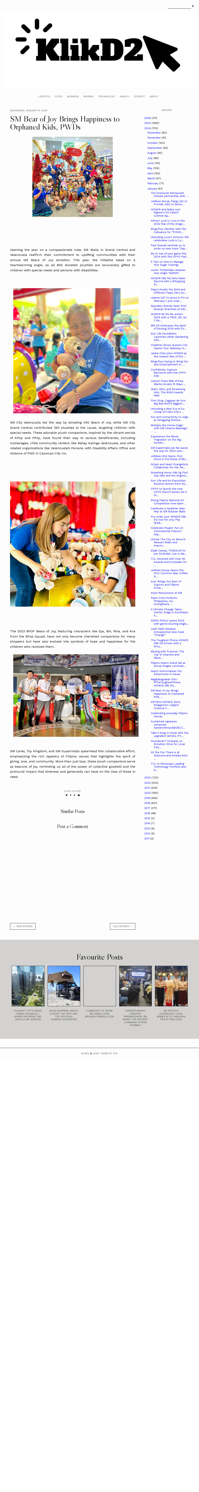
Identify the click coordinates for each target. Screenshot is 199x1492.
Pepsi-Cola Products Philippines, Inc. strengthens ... (164, 601)
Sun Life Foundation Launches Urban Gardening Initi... (169, 336)
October (153, 142)
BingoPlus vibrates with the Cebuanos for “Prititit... (168, 230)
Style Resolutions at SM (166, 592)
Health (124, 96)
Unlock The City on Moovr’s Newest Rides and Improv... (168, 542)
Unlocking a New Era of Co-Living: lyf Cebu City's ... (168, 410)
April (150, 173)
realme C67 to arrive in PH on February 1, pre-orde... (170, 299)
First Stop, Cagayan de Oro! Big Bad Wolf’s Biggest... (168, 402)
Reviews (88, 96)
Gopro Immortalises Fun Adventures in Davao (166, 673)
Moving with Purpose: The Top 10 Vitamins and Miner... (167, 654)
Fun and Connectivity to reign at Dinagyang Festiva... (169, 419)
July (150, 158)
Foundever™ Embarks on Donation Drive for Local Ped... (168, 744)
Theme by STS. (109, 1053)
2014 (147, 823)
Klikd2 (85, 1053)
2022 (148, 782)
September (155, 147)
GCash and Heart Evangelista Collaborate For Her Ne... (169, 466)
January (152, 188)
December (154, 132)
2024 (148, 128)
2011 (147, 838)
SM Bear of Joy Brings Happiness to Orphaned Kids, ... (167, 693)
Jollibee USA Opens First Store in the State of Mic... (169, 458)
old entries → (122, 926)
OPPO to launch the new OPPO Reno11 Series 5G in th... (169, 492)
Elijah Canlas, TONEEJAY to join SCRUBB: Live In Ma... (169, 552)
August (152, 152)
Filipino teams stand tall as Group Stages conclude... (168, 664)
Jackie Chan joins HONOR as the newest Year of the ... (169, 355)
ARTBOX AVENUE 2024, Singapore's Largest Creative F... (166, 705)
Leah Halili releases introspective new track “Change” (167, 632)
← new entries (22, 926)
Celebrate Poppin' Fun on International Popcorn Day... (167, 531)
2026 (148, 118)
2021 (147, 787)
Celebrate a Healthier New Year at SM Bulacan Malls (168, 510)
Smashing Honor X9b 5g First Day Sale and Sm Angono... (169, 474)
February (153, 183)
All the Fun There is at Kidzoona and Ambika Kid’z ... (169, 755)
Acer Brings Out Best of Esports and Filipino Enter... (166, 584)
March (151, 178)
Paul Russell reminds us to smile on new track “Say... (169, 247)
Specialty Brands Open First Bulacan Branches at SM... (169, 307)
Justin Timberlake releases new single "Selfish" (168, 272)
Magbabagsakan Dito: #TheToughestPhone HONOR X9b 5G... (166, 682)
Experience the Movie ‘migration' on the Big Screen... (166, 439)
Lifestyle (44, 96)
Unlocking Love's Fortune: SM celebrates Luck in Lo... (170, 239)
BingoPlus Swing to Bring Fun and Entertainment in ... (169, 363)
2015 (147, 818)
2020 (148, 792)
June (150, 163)
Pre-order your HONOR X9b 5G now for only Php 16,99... (168, 519)
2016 (147, 813)
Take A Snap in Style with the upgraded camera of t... (170, 734)
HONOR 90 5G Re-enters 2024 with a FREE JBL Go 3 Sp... (169, 317)
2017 (147, 808)
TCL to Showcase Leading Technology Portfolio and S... (168, 766)
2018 (147, 803)
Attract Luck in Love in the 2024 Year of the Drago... (168, 222)
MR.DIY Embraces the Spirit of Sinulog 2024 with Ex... (169, 327)
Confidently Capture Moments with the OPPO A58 (168, 372)
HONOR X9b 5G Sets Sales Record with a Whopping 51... (168, 281)
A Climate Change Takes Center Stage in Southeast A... (169, 612)
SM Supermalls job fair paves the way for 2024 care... (169, 449)
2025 (148, 123)
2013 (147, 828)
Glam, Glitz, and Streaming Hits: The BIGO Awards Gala (168, 392)
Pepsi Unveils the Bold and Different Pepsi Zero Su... (169, 291)
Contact (139, 96)
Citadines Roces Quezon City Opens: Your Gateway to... (169, 347)
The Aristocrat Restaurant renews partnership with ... (169, 195)
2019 (147, 798)
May (150, 168)
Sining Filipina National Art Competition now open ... (169, 502)
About (154, 96)
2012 (147, 833)
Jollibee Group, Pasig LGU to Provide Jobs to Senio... (169, 203)
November (154, 137)
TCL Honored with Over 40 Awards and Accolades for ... (169, 562)
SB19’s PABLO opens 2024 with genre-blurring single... (170, 622)
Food (58, 96)
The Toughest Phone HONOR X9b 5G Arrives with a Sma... (169, 643)
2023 (148, 777)
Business (73, 96)
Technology (106, 96)
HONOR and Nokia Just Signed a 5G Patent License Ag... (165, 212)
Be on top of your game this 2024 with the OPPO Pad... (169, 255)
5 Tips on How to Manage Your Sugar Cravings (167, 263)
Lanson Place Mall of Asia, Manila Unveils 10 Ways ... (168, 382)
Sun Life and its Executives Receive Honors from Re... (169, 482)
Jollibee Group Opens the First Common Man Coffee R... (169, 573)
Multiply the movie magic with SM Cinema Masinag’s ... (169, 428)
